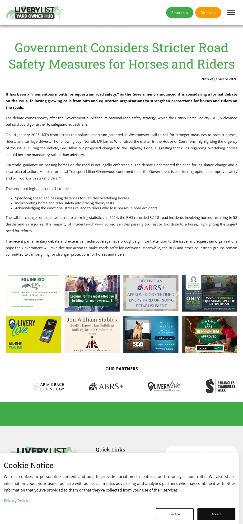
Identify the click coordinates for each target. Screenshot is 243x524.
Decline (174, 514)
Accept (216, 514)
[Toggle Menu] (231, 12)
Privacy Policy (16, 500)
